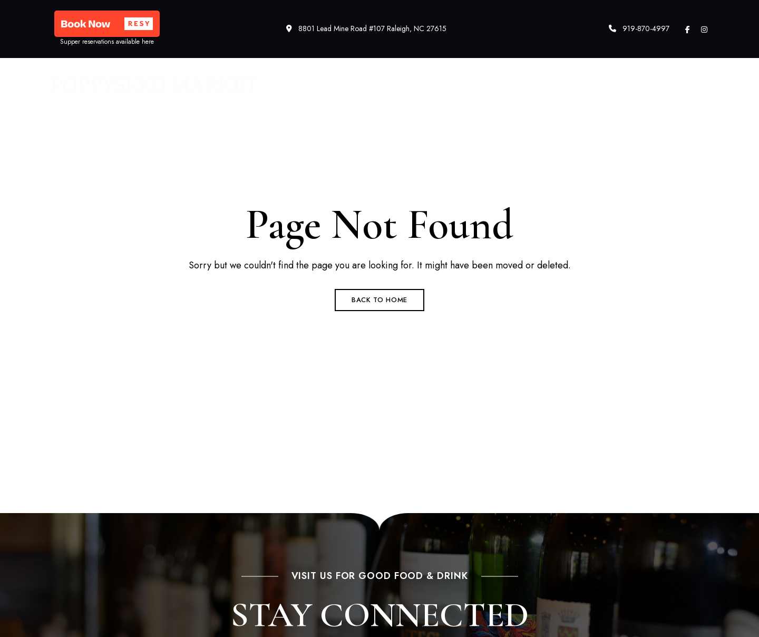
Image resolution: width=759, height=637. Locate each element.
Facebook (687, 29)
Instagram (704, 29)
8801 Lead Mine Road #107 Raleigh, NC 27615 (366, 28)
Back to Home (379, 300)
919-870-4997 (639, 28)
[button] (107, 24)
